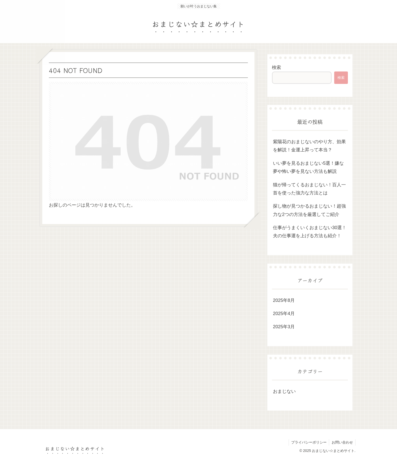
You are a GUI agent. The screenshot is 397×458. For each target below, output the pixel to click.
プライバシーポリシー (308, 442)
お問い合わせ (342, 442)
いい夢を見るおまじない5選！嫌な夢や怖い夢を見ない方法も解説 (308, 167)
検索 (276, 67)
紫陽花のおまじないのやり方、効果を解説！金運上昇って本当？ (309, 145)
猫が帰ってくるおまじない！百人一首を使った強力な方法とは (309, 188)
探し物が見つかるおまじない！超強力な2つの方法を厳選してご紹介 (309, 210)
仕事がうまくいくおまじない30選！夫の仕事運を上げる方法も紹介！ (309, 231)
